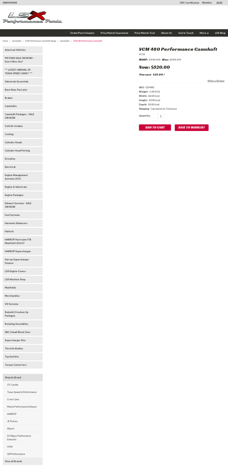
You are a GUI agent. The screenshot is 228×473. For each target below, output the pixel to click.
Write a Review (216, 80)
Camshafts (64, 41)
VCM (9, 446)
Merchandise (12, 295)
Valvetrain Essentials (16, 81)
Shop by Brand (13, 377)
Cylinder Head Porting (17, 150)
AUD (220, 2)
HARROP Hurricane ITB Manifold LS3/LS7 (18, 241)
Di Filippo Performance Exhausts (19, 437)
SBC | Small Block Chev (17, 332)
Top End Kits (12, 356)
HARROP (12, 413)
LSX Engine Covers (15, 271)
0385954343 (10, 2)
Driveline (10, 158)
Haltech (9, 231)
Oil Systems (11, 304)
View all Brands (13, 461)
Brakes (9, 97)
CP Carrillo (12, 384)
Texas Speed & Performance (22, 392)
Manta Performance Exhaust (22, 406)
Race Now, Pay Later (16, 89)
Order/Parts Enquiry (82, 32)
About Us (166, 32)
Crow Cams (13, 399)
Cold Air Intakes (14, 126)
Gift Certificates (189, 2)
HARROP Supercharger (18, 251)
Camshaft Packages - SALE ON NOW (19, 116)
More (204, 32)
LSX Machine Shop (15, 279)
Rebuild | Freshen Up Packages (16, 314)
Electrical (10, 166)
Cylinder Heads (13, 142)
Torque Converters (16, 364)
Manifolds (10, 287)
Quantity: (145, 115)
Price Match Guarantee (114, 32)
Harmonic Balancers (16, 223)
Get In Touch (185, 32)
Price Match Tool (144, 32)
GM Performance (16, 454)
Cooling (9, 134)
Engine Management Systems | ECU (16, 177)
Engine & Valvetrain (16, 186)
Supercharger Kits (15, 340)
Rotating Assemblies (16, 323)
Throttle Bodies (14, 348)
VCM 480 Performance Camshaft (87, 41)
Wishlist (207, 2)
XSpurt (10, 428)
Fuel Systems (12, 215)
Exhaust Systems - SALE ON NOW (18, 205)
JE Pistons (12, 421)
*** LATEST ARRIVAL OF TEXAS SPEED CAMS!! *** (18, 71)
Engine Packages (14, 195)
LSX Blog (220, 32)
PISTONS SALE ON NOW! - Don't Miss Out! (19, 60)
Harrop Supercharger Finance (17, 261)
